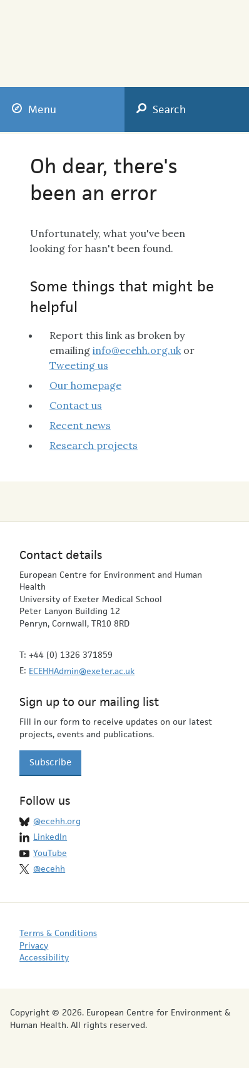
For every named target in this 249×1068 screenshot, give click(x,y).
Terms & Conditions (58, 933)
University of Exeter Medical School (181, 38)
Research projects (93, 445)
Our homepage (85, 385)
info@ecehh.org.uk (137, 350)
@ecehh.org (57, 821)
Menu (34, 109)
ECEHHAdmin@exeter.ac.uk (82, 671)
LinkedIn (50, 836)
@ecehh (49, 868)
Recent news (80, 425)
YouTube (50, 853)
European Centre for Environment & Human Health (70, 35)
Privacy (33, 945)
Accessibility (44, 957)
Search (161, 109)
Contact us (75, 405)
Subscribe (50, 762)
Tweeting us (78, 365)
